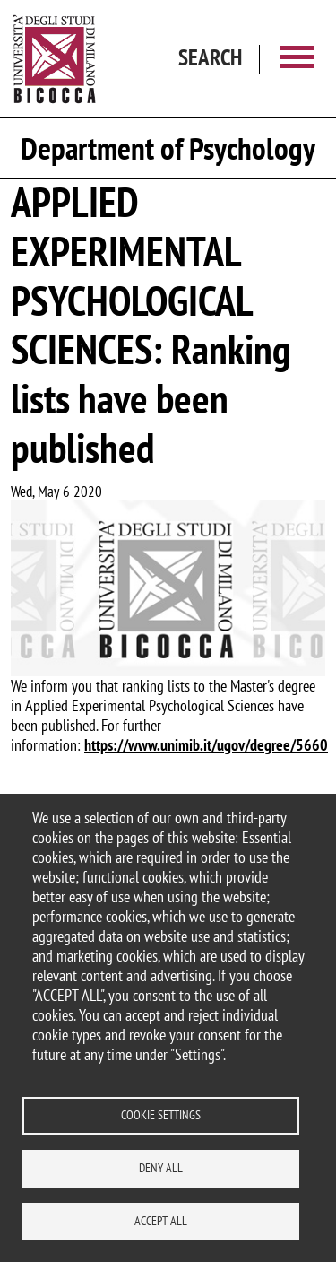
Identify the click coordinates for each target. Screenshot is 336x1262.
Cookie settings (161, 1115)
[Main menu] (296, 58)
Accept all (160, 1221)
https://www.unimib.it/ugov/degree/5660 (206, 745)
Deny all (161, 1168)
